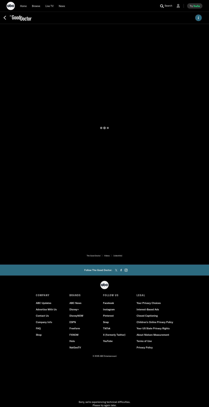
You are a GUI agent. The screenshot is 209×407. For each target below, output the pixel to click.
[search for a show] (166, 6)
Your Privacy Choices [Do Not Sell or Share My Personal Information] (149, 303)
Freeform (74, 328)
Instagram (109, 309)
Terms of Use (144, 341)
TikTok (106, 328)
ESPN (72, 322)
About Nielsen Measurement (153, 334)
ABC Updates (43, 303)
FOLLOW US (111, 295)
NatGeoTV (75, 347)
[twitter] (116, 270)
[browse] (36, 6)
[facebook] (121, 270)
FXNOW (73, 334)
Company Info (44, 322)
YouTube (108, 341)
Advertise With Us (46, 309)
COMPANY (43, 295)
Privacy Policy (145, 347)
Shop (39, 334)
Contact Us (42, 315)
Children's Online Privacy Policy (155, 322)
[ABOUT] (198, 17)
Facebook (108, 303)
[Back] (5, 18)
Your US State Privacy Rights (153, 328)
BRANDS (75, 295)
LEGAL (141, 295)
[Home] (23, 6)
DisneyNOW (76, 315)
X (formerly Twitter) (114, 334)
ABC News (75, 303)
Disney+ (74, 309)
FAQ (38, 328)
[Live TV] (49, 6)
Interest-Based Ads (148, 309)
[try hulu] (194, 6)
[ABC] (11, 6)
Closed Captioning (147, 315)
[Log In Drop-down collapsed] (178, 6)
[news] (62, 6)
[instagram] (126, 270)
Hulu (72, 341)
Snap (106, 322)
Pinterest (108, 315)
